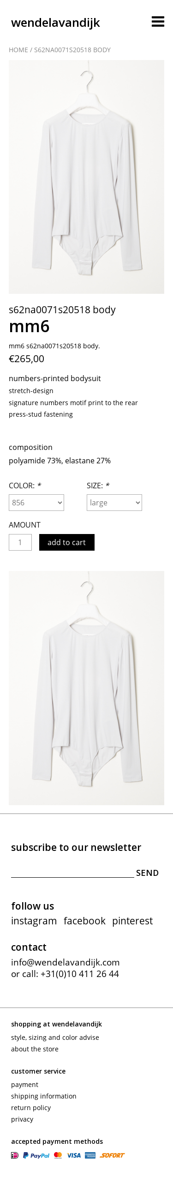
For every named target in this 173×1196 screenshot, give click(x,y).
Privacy (22, 1119)
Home (18, 49)
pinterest (132, 920)
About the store (35, 1048)
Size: (98, 485)
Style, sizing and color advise (55, 1037)
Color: (25, 485)
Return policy (31, 1107)
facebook (85, 920)
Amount (25, 525)
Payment (24, 1084)
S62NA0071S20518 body (72, 49)
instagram (34, 920)
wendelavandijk (55, 22)
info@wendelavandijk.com (65, 962)
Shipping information (44, 1096)
